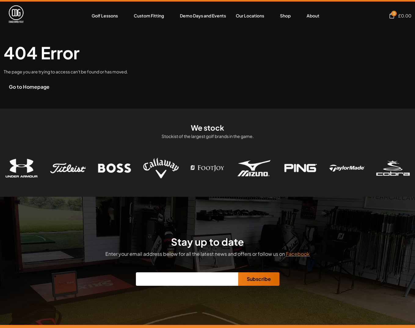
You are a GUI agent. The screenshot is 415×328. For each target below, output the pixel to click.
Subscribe (259, 279)
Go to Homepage (29, 87)
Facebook (298, 254)
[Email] (187, 279)
